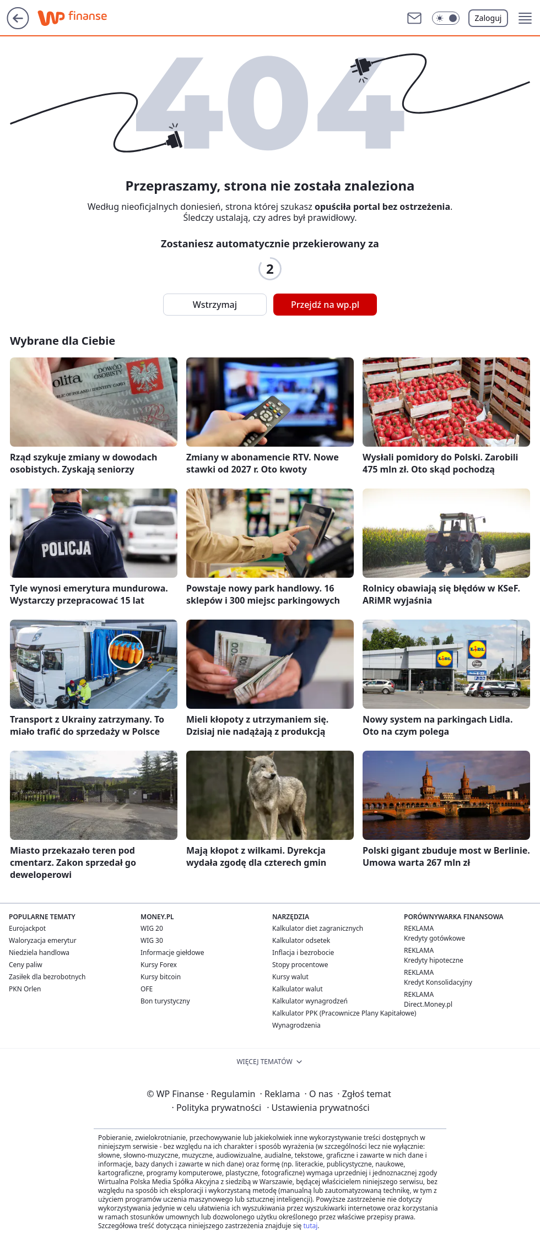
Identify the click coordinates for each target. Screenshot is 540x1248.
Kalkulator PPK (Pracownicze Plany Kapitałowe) (344, 1013)
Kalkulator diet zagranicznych (317, 928)
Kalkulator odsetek (301, 940)
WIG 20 (152, 928)
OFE (147, 989)
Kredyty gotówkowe (434, 938)
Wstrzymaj (215, 305)
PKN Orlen (25, 989)
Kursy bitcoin (161, 976)
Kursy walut (290, 976)
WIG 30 (152, 940)
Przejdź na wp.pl (325, 305)
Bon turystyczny (165, 1001)
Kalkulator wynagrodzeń (310, 1001)
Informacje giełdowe (172, 952)
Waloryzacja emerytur (43, 940)
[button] (446, 18)
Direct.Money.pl (428, 1004)
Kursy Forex (159, 964)
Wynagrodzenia (296, 1025)
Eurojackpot (27, 928)
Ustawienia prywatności (318, 1108)
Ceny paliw (25, 964)
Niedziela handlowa (39, 952)
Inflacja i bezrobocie (303, 952)
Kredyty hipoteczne (433, 960)
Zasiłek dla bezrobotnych (47, 976)
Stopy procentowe (300, 964)
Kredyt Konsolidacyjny (438, 982)
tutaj (310, 1225)
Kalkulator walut (297, 989)
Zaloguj (488, 18)
